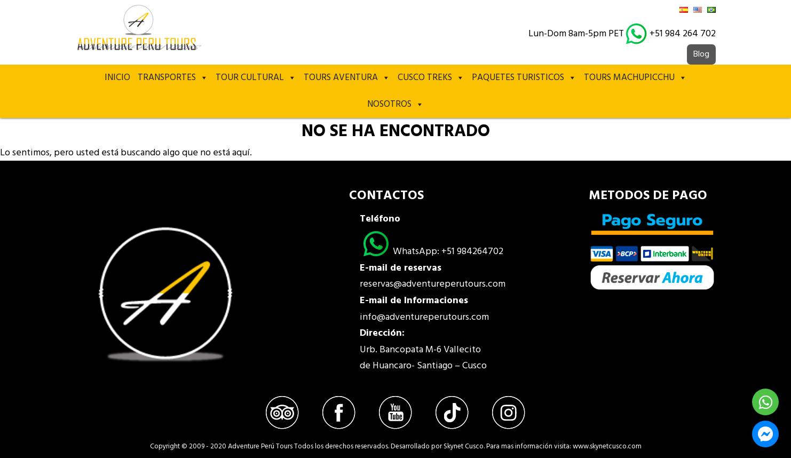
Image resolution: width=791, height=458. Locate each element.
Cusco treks (431, 78)
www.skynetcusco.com (607, 446)
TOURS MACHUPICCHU (635, 78)
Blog (701, 54)
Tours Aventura (347, 78)
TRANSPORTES (173, 78)
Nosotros (395, 104)
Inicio (117, 77)
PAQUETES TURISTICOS (524, 78)
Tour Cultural (256, 78)
